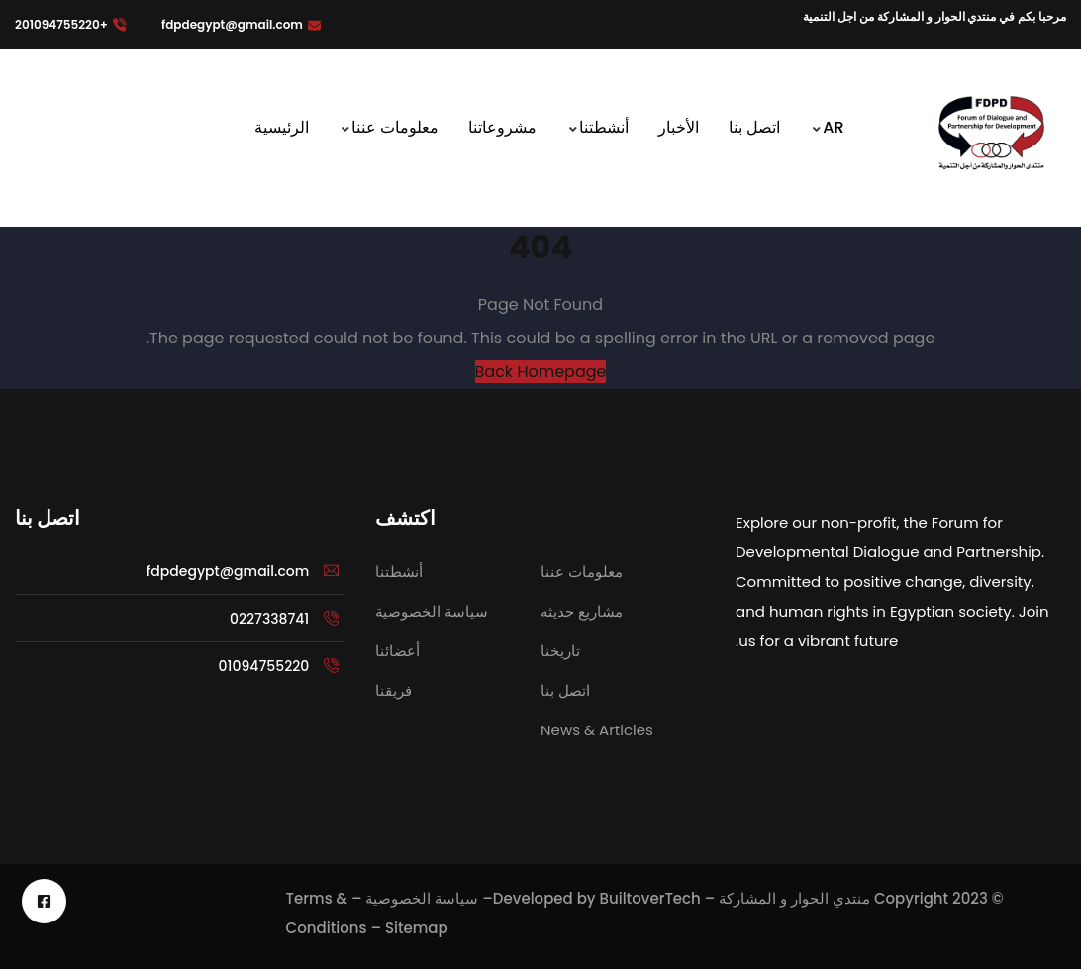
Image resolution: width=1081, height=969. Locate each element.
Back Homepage (541, 371)
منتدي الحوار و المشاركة (794, 898)
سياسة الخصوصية (421, 898)
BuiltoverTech (649, 898)
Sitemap (416, 928)
